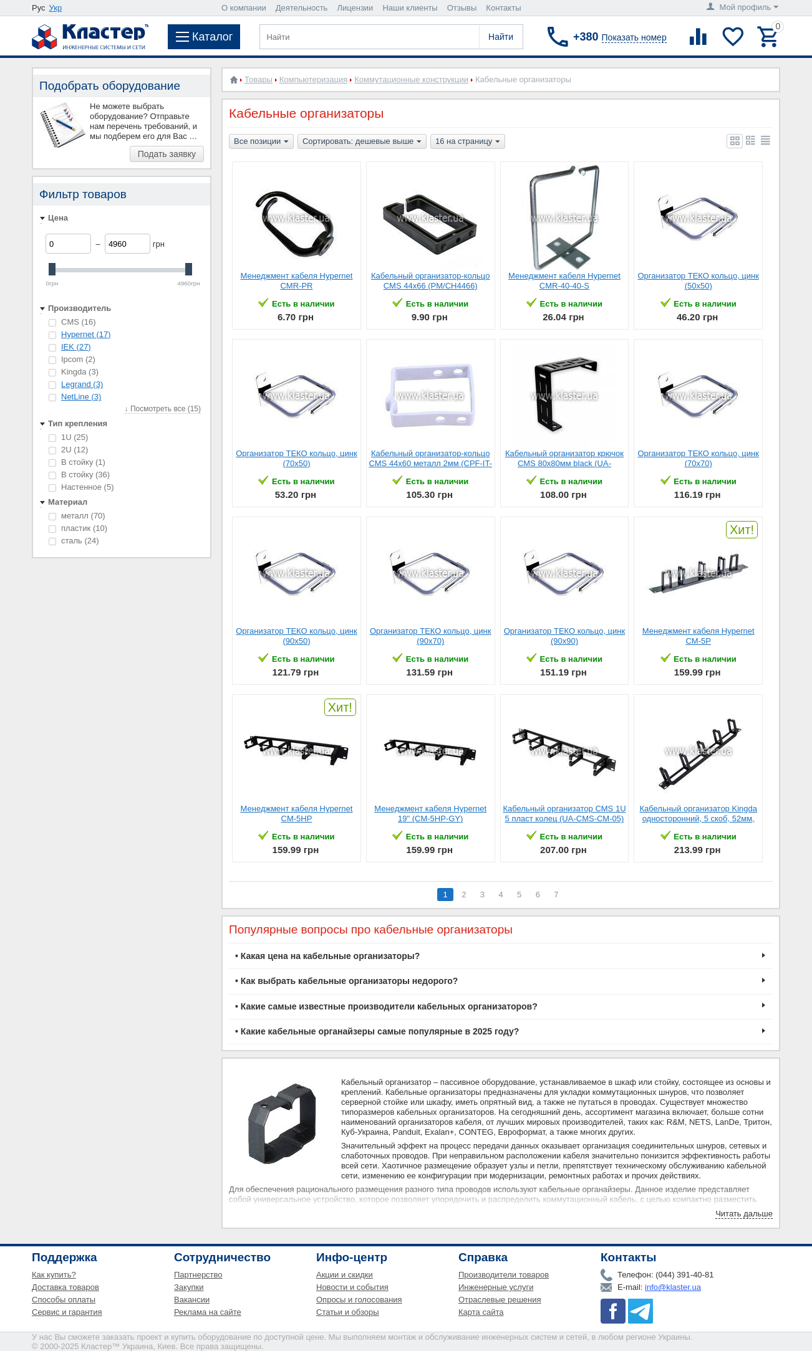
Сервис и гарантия (67, 1312)
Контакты (503, 7)
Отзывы (462, 7)
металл (77, 515)
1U (68, 437)
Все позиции (261, 142)
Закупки (188, 1287)
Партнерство (198, 1274)
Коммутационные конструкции (411, 79)
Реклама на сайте (207, 1312)
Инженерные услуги (495, 1287)
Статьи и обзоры (347, 1312)
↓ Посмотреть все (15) (163, 408)
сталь (74, 540)
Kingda (74, 371)
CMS (72, 322)
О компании (243, 7)
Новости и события (352, 1287)
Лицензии (355, 7)
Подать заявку (167, 154)
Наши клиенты (409, 7)
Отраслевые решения (499, 1299)
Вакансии (192, 1299)
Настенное (81, 487)
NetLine (81, 396)
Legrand (82, 384)
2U (68, 449)
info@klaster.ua (673, 1287)
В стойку (77, 462)
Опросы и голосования (359, 1299)
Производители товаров (503, 1274)
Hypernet (86, 334)
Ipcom (72, 359)
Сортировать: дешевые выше (362, 142)
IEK (76, 346)
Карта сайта (480, 1312)
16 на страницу (467, 142)
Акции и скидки (344, 1274)
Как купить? (54, 1274)
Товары (258, 79)
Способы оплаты (63, 1299)
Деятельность (302, 7)
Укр (55, 7)
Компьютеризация (313, 79)
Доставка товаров (65, 1287)
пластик (78, 528)
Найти (500, 37)
